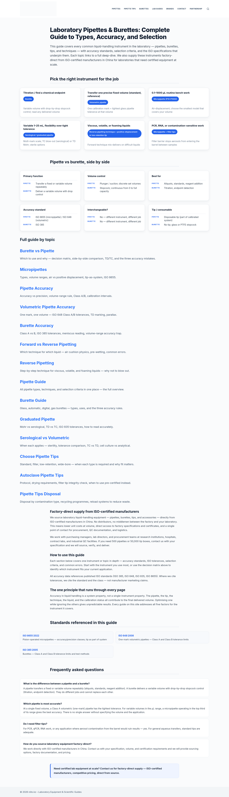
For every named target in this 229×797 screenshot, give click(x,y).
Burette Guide (33, 400)
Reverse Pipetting (37, 363)
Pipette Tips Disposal (40, 493)
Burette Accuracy (37, 325)
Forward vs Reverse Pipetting (48, 344)
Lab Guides (157, 9)
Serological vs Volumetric (44, 437)
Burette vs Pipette (37, 250)
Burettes (144, 9)
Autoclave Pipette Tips (41, 475)
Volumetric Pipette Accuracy (47, 307)
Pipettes (116, 9)
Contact (181, 9)
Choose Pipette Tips (39, 456)
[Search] (208, 9)
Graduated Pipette (37, 419)
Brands (170, 9)
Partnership (196, 9)
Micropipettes (33, 269)
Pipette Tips (130, 9)
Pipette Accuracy (36, 288)
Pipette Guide (33, 381)
